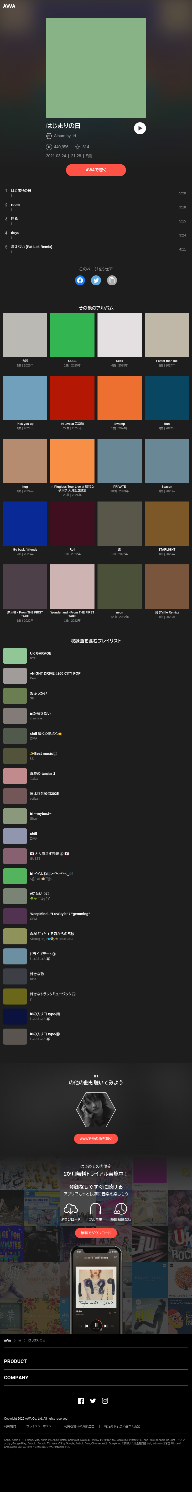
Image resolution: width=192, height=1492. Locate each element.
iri (74, 136)
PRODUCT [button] (15, 1361)
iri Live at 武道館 (72, 424)
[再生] (140, 128)
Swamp (119, 424)
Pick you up (25, 424)
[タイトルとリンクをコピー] (112, 280)
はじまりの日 (37, 1340)
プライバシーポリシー (40, 1426)
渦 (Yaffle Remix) (167, 612)
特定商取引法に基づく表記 (122, 1426)
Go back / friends (25, 549)
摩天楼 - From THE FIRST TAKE (25, 614)
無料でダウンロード (96, 1233)
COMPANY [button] (16, 1378)
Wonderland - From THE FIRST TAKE (72, 614)
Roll (72, 549)
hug (25, 486)
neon (119, 612)
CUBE (72, 361)
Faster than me (167, 361)
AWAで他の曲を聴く (96, 1139)
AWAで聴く (96, 170)
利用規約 (10, 1426)
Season (167, 486)
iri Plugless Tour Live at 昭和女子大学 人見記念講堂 (72, 488)
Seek (119, 361)
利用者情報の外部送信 (79, 1426)
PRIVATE (119, 486)
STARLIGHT (167, 549)
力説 (25, 361)
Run (167, 424)
